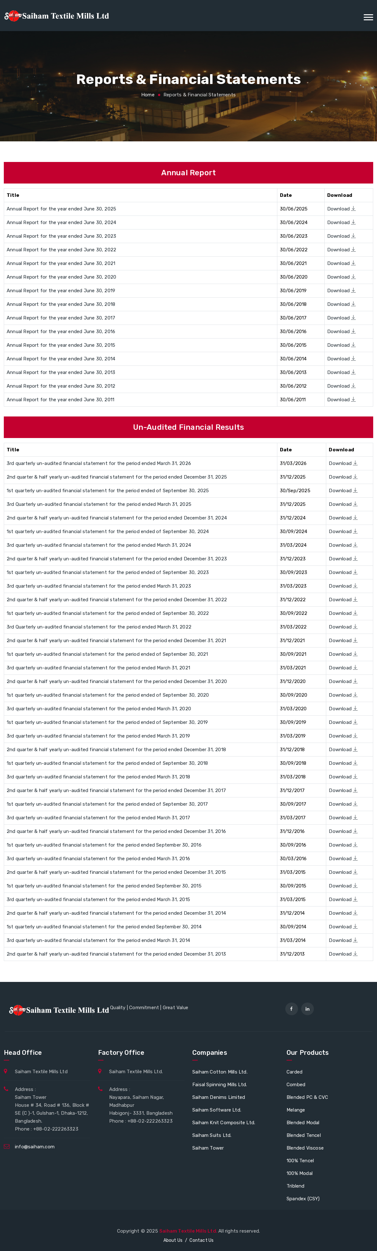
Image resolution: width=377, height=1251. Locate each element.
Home (148, 95)
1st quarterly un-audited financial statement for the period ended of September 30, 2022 (108, 613)
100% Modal (300, 1173)
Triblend (296, 1186)
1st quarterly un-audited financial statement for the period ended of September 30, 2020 (108, 695)
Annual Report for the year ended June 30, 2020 (61, 277)
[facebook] (291, 1009)
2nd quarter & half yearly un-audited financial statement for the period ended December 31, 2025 (117, 477)
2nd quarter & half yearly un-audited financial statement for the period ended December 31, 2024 (117, 518)
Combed (296, 1084)
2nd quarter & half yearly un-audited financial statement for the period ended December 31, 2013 (116, 954)
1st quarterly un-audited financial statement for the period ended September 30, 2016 (104, 845)
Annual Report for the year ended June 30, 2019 (61, 290)
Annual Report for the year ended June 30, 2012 (61, 386)
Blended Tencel (304, 1135)
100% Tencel (300, 1161)
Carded (294, 1072)
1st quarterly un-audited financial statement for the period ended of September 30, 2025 (108, 490)
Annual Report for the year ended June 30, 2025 (61, 209)
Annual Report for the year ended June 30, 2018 (61, 304)
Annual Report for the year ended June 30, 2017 (61, 318)
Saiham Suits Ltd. (211, 1135)
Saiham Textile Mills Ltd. (188, 1231)
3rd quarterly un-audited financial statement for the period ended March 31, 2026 (99, 463)
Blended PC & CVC (307, 1097)
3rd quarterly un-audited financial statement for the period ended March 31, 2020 (99, 709)
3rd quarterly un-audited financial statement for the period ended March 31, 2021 (98, 668)
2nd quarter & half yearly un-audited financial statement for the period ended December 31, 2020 (117, 681)
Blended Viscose (305, 1148)
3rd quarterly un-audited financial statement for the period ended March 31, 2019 (98, 736)
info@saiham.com (35, 1147)
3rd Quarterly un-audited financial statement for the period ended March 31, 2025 (99, 504)
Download (341, 209)
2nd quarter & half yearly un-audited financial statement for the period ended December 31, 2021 (116, 640)
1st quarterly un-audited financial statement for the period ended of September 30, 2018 (107, 763)
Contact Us (201, 1240)
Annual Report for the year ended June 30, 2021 (61, 263)
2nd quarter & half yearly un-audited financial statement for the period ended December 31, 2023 (117, 559)
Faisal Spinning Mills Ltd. (219, 1084)
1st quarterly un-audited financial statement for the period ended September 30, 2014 (104, 927)
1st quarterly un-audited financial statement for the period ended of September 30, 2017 (107, 804)
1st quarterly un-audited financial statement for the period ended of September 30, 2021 (107, 654)
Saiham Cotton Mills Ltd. (220, 1072)
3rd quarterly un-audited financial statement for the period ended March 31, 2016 (98, 858)
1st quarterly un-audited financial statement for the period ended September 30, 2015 (104, 886)
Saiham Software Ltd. (216, 1110)
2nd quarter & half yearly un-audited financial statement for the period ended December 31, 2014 (116, 913)
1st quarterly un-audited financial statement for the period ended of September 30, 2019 (107, 722)
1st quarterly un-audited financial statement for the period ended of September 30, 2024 (108, 531)
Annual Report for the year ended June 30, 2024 (61, 222)
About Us (173, 1240)
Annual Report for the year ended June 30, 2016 (61, 331)
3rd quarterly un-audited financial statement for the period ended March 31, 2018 (98, 777)
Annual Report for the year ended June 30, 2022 (61, 250)
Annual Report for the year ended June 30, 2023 (61, 236)
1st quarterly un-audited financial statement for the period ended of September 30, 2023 (108, 572)
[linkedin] (307, 1009)
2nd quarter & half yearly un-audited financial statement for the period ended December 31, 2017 (116, 790)
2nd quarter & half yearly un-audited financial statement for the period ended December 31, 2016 (116, 831)
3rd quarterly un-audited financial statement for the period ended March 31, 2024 (99, 545)
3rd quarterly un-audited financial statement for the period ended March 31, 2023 (99, 586)
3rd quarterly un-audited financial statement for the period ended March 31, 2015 (98, 899)
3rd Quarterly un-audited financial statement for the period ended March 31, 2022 (99, 627)
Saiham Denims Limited (218, 1097)
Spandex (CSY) (303, 1199)
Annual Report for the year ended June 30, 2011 (60, 400)
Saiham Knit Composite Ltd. (223, 1122)
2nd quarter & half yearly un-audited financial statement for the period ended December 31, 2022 (117, 600)
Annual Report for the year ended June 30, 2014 (61, 359)
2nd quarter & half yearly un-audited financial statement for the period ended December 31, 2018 (116, 749)
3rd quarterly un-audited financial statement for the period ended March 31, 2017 (98, 818)
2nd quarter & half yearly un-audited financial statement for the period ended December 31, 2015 (116, 872)
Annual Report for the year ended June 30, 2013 (61, 372)
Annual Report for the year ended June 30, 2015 (61, 345)
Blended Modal (303, 1122)
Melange (296, 1110)
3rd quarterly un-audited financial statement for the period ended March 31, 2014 (98, 940)
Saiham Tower (208, 1148)
